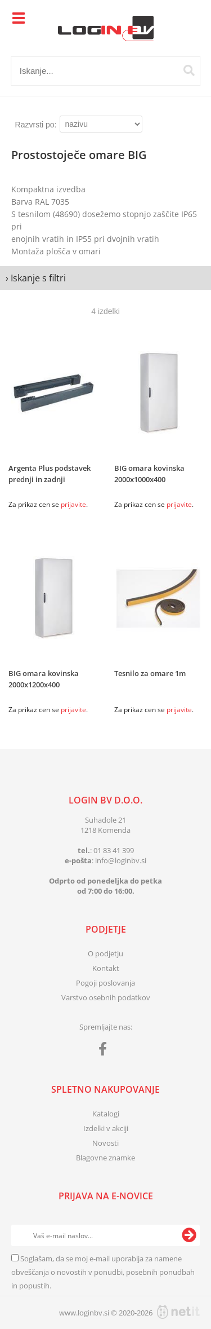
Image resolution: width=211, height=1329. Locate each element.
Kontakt (105, 968)
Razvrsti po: (36, 124)
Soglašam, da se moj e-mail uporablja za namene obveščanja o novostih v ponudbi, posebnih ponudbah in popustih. (103, 1272)
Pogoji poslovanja (105, 983)
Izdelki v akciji (105, 1128)
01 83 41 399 (113, 850)
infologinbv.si (120, 860)
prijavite (73, 504)
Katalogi (105, 1114)
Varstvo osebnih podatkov (105, 997)
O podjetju (105, 953)
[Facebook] (105, 1051)
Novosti (105, 1143)
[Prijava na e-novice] (189, 1235)
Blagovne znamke (105, 1158)
